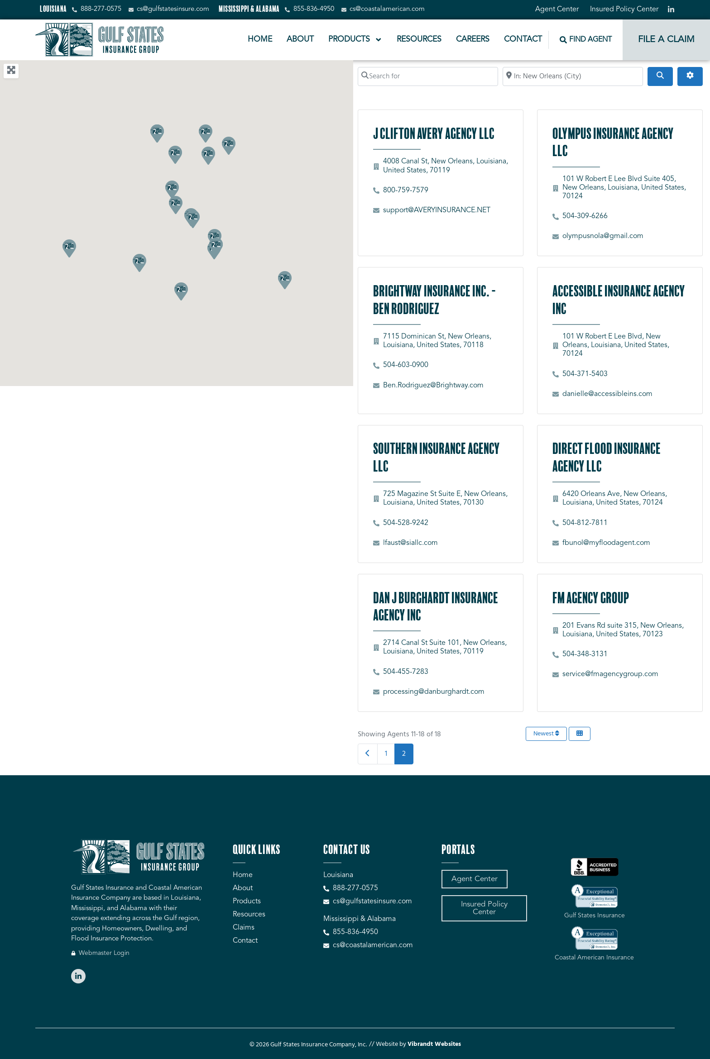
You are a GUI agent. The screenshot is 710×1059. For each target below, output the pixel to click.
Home (260, 39)
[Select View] (579, 734)
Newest (546, 734)
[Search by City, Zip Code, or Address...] (573, 76)
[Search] (660, 76)
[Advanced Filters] (690, 76)
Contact (523, 39)
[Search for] (428, 76)
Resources (419, 39)
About (300, 39)
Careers (472, 39)
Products (355, 40)
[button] (69, 248)
